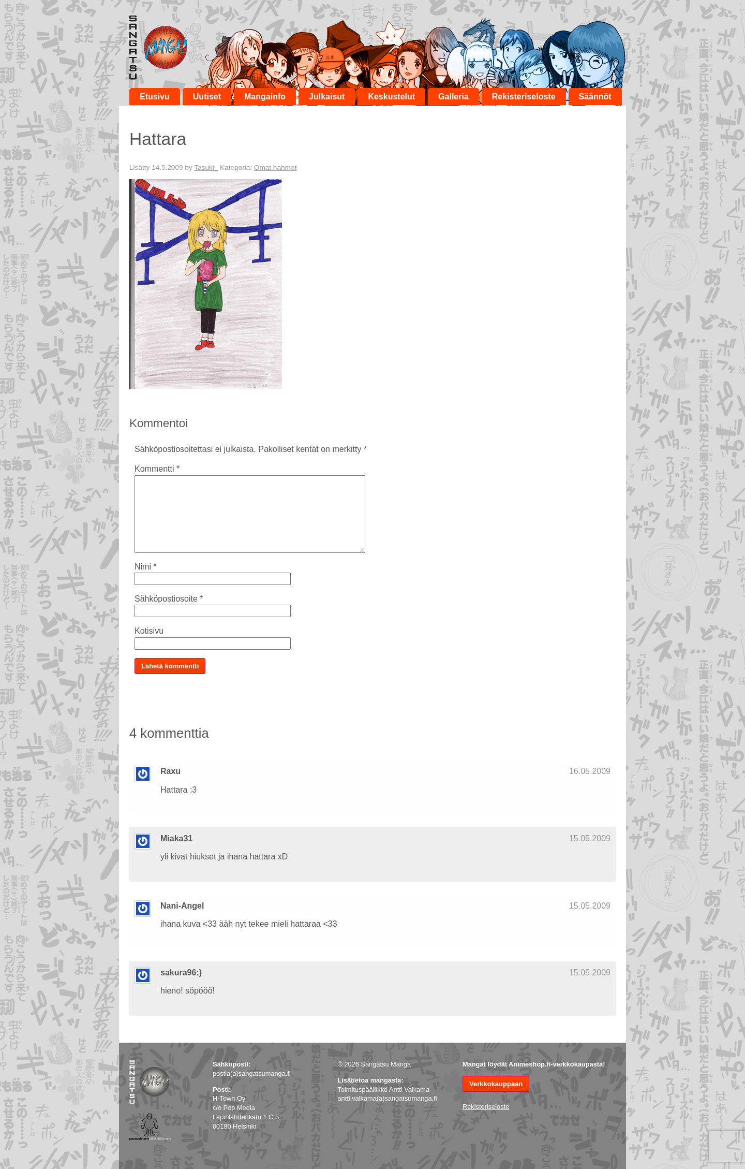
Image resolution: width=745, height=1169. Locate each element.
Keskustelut (391, 96)
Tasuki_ (206, 167)
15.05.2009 (589, 838)
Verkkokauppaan (496, 1084)
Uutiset (207, 96)
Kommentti (157, 468)
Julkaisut (327, 96)
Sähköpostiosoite (169, 598)
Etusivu (155, 96)
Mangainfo (265, 96)
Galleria (453, 96)
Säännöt (595, 96)
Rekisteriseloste (524, 96)
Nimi (146, 566)
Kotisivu (149, 630)
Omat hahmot (275, 167)
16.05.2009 (589, 771)
